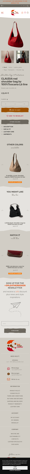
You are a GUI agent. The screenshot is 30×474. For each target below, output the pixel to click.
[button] (7, 126)
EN (24, 5)
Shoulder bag (20, 70)
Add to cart (15, 110)
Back (4, 67)
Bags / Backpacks (9, 70)
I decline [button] (15, 468)
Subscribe (15, 330)
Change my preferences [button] (15, 470)
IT (21, 5)
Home (10, 67)
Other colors (15, 121)
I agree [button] (15, 466)
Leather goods (18, 67)
